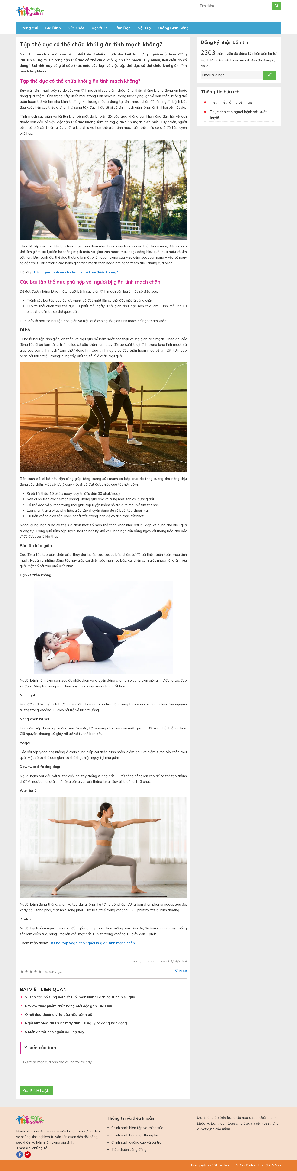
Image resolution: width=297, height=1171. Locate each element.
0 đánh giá (52, 972)
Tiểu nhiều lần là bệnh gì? (231, 102)
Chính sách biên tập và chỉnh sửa (137, 1128)
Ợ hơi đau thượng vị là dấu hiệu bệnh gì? (59, 1014)
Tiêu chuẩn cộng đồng (128, 1149)
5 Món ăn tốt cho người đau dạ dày (54, 1032)
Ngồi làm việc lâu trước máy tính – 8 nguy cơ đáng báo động (76, 1023)
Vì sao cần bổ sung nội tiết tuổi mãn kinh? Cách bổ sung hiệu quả (80, 997)
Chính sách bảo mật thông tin (134, 1135)
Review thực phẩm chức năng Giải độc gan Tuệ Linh (68, 1006)
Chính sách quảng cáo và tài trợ (136, 1142)
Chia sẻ (181, 970)
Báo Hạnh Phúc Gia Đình (58, 11)
